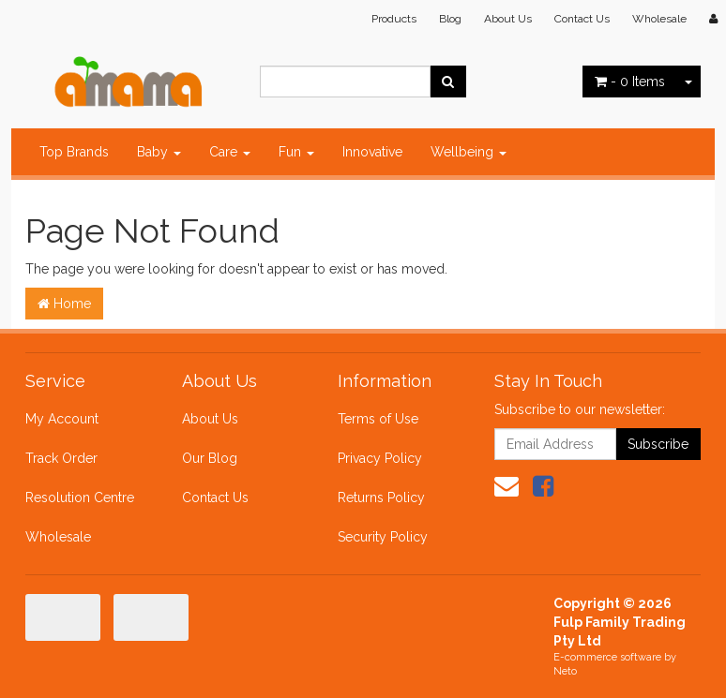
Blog (450, 18)
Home (64, 303)
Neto (565, 671)
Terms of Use (378, 418)
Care (229, 151)
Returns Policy (381, 497)
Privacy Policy (380, 458)
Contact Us (582, 18)
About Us (508, 18)
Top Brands (74, 151)
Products (393, 18)
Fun (296, 151)
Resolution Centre (79, 497)
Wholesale (659, 18)
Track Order (61, 458)
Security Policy (383, 536)
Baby (159, 151)
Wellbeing (469, 151)
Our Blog (209, 458)
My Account (61, 418)
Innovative (372, 151)
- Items (630, 81)
